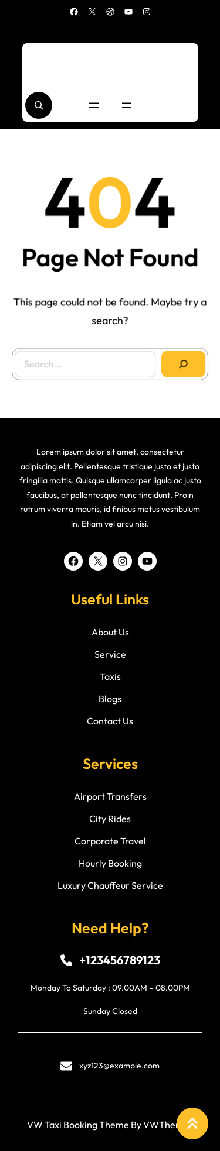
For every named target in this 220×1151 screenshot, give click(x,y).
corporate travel (110, 841)
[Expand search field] (38, 105)
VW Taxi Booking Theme (78, 1125)
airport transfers (110, 796)
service (110, 654)
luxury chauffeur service (110, 885)
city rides (110, 818)
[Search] (181, 361)
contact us (110, 721)
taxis (110, 676)
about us (110, 632)
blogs (110, 699)
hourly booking (110, 863)
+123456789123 (119, 960)
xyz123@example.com (119, 1065)
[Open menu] (94, 105)
